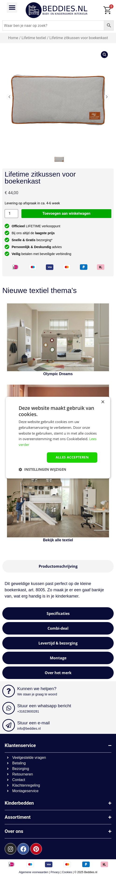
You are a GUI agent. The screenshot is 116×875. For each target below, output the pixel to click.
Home (13, 38)
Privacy (55, 872)
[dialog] (58, 437)
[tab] (58, 566)
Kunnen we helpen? (36, 688)
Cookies (67, 872)
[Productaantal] (11, 213)
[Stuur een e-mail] (8, 725)
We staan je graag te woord (37, 694)
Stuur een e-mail (33, 722)
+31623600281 (28, 711)
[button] (12, 7)
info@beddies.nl (29, 728)
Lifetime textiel (33, 38)
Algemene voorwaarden (33, 872)
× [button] (102, 402)
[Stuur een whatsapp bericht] (8, 708)
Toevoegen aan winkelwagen (66, 213)
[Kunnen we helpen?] (8, 691)
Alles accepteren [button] (72, 457)
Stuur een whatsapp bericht (44, 705)
